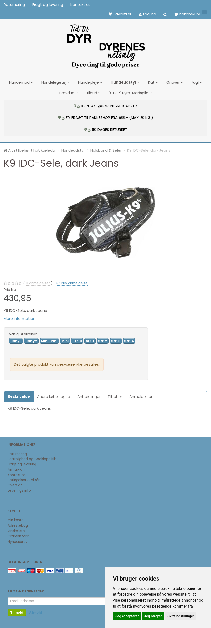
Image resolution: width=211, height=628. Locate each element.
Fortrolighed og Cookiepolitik (32, 457)
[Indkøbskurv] (191, 14)
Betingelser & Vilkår (24, 478)
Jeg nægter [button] (153, 616)
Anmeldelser (140, 394)
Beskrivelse (19, 394)
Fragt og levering (47, 4)
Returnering (14, 4)
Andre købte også (53, 394)
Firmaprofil (16, 468)
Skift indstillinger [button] (180, 616)
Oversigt (15, 483)
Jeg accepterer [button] (127, 616)
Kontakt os (80, 4)
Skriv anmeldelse (73, 281)
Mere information (19, 317)
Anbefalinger (89, 394)
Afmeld (35, 611)
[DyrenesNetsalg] (105, 44)
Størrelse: (23, 332)
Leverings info (19, 489)
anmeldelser (38, 281)
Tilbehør (115, 394)
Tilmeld (16, 611)
